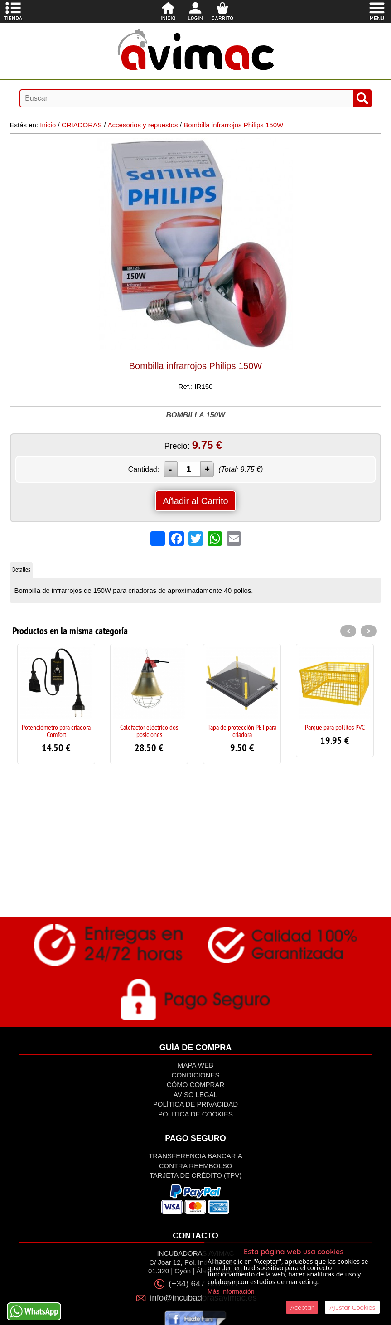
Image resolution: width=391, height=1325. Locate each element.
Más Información (231, 1291)
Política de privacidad (195, 1104)
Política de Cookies (195, 1114)
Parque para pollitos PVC (335, 727)
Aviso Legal (195, 1094)
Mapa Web (195, 1065)
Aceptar (302, 1307)
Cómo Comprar (196, 1084)
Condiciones (196, 1075)
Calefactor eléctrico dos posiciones (149, 731)
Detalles (21, 569)
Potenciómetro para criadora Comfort (56, 731)
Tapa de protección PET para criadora (242, 731)
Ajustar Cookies (352, 1307)
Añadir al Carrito (195, 501)
